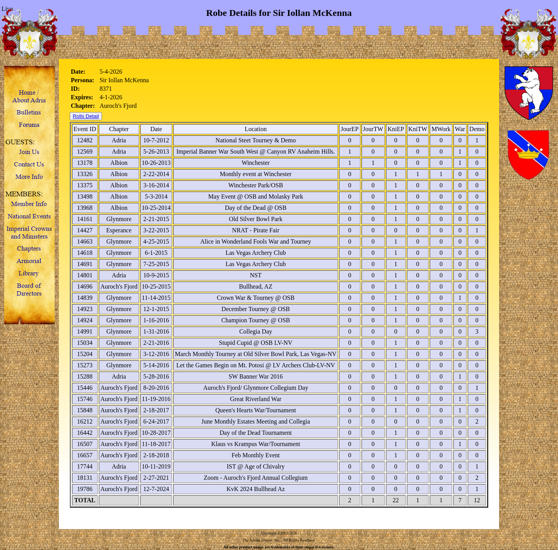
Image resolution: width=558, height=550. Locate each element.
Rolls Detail (86, 116)
